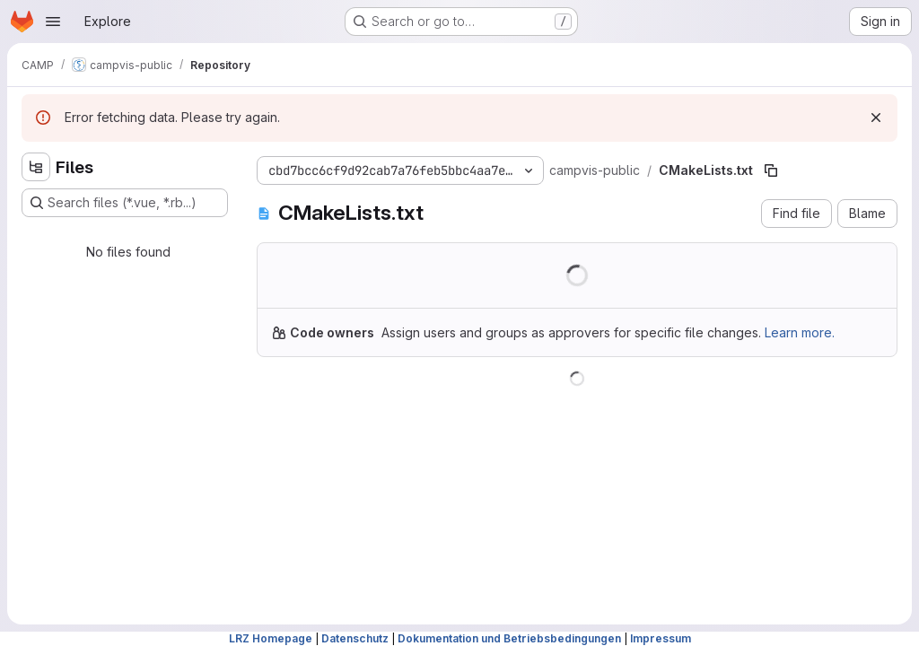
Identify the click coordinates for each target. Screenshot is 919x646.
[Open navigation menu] (53, 21)
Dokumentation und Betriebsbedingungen (509, 638)
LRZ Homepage (270, 638)
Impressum (660, 638)
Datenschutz (355, 638)
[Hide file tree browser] (36, 167)
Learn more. (800, 332)
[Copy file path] (771, 170)
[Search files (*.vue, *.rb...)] (125, 202)
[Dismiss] (876, 117)
